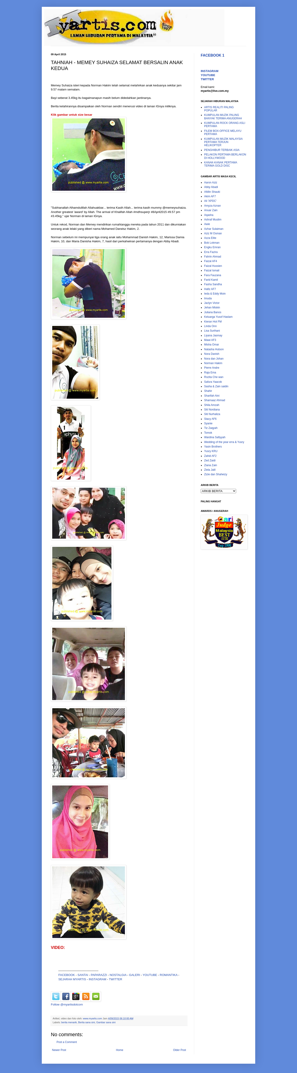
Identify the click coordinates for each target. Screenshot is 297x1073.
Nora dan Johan (213, 358)
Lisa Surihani (212, 330)
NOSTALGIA (118, 975)
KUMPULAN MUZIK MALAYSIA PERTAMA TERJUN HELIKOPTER (223, 142)
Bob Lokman (211, 242)
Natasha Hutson (214, 349)
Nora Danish (211, 353)
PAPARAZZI (99, 975)
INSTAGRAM (97, 979)
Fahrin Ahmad (212, 256)
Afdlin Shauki (212, 191)
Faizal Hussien (213, 266)
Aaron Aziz (210, 182)
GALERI (134, 975)
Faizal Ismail (211, 270)
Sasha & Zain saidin (216, 386)
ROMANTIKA (169, 975)
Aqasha (208, 215)
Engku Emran (212, 247)
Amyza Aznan (212, 205)
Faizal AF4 (210, 261)
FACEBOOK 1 (212, 55)
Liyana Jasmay (213, 335)
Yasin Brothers (213, 446)
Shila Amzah (211, 405)
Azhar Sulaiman (213, 228)
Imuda (208, 298)
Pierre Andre (211, 367)
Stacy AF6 (210, 418)
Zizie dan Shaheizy (215, 474)
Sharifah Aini (211, 395)
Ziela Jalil (209, 469)
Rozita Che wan (213, 377)
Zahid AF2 (210, 456)
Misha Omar (211, 344)
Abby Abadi (211, 187)
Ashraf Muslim (212, 219)
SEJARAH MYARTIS (72, 979)
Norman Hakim (213, 363)
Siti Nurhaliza (212, 414)
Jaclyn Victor (212, 303)
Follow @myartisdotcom (67, 1004)
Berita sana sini (86, 1022)
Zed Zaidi (209, 460)
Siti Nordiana (212, 409)
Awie (207, 224)
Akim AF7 (210, 196)
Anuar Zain (211, 210)
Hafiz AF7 (210, 289)
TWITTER (115, 979)
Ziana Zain (210, 465)
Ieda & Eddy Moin (215, 293)
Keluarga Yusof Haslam (218, 316)
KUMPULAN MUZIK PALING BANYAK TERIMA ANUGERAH (223, 116)
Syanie (208, 423)
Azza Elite (210, 238)
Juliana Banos (212, 312)
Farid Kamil (211, 279)
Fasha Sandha (213, 284)
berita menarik (69, 1022)
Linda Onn (210, 326)
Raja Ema (210, 372)
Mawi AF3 (210, 340)
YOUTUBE (150, 975)
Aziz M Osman (213, 233)
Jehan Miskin (212, 307)
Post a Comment (67, 1042)
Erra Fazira (211, 252)
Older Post (179, 1050)
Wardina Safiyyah (214, 437)
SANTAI (83, 975)
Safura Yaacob (213, 381)
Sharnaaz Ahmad (214, 400)
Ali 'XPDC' (210, 201)
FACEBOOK (66, 975)
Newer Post (59, 1050)
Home (119, 1050)
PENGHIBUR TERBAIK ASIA (222, 150)
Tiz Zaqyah (211, 428)
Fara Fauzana (212, 275)
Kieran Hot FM (213, 321)
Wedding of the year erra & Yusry (224, 442)
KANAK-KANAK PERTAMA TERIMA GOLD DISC (220, 164)
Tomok (208, 432)
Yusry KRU (211, 451)
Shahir (208, 391)
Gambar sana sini (106, 1022)
